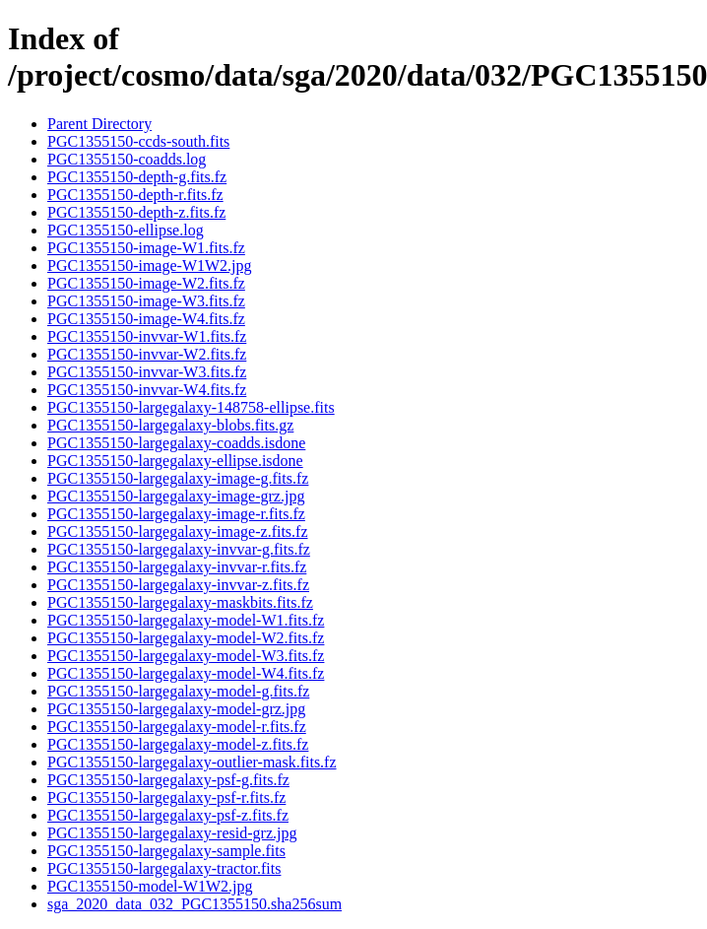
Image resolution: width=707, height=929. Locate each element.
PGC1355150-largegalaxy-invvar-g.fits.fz (178, 549)
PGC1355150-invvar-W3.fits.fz (146, 372)
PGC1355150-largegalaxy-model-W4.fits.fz (185, 673)
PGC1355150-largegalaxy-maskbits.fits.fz (180, 602)
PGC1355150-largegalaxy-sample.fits (166, 850)
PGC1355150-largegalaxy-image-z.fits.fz (177, 531)
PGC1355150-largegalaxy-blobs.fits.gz (170, 425)
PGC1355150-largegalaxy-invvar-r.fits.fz (176, 567)
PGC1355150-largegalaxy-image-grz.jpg (175, 496)
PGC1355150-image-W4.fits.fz (146, 318)
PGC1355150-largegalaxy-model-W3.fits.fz (185, 655)
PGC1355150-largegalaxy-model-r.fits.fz (176, 726)
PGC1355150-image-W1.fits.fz (146, 247)
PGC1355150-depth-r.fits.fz (135, 194)
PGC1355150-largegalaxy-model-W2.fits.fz (185, 638)
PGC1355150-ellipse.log (125, 230)
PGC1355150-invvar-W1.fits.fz (146, 336)
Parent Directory (99, 123)
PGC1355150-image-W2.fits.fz (146, 283)
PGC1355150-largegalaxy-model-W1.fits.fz (185, 620)
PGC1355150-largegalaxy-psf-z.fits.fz (168, 815)
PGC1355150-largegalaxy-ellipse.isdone (175, 460)
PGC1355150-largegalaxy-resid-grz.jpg (171, 833)
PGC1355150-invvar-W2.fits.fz (146, 354)
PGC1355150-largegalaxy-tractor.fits (164, 868)
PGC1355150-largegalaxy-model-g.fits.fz (178, 691)
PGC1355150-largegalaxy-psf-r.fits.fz (166, 797)
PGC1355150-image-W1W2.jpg (149, 265)
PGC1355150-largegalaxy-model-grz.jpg (176, 708)
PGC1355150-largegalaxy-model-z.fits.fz (177, 744)
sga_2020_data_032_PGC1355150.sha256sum (194, 904)
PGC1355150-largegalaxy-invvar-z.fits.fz (178, 584)
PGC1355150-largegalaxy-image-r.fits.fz (176, 513)
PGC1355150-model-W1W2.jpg (149, 886)
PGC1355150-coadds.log (126, 159)
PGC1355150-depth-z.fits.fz (136, 212)
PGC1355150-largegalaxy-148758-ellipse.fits (191, 407)
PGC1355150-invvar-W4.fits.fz (146, 389)
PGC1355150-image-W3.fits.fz (146, 301)
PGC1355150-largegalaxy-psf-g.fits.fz (168, 779)
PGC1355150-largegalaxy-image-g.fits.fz (177, 478)
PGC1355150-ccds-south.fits (138, 141)
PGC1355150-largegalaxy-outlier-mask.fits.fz (192, 762)
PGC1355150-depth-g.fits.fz (136, 176)
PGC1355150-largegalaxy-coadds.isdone (176, 442)
